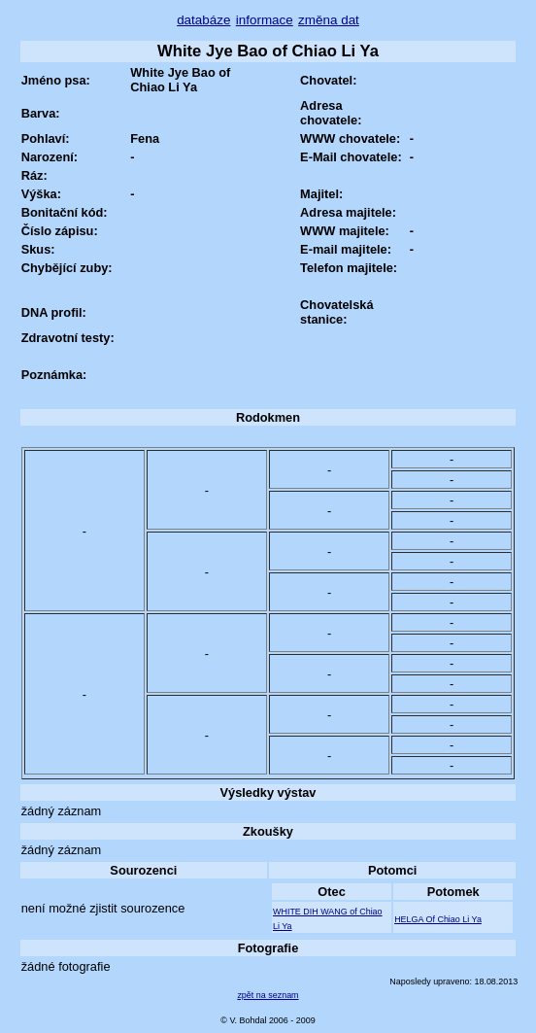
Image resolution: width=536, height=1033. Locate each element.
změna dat (328, 20)
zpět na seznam (267, 995)
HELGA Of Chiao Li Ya (438, 919)
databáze (203, 20)
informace (264, 20)
